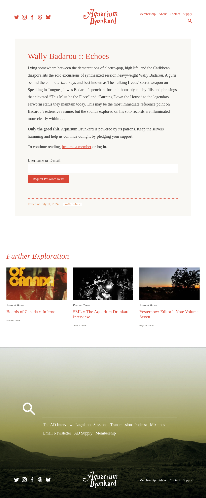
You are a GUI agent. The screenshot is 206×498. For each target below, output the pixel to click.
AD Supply (83, 433)
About (163, 14)
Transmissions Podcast (128, 424)
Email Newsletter (57, 433)
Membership (147, 14)
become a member (77, 146)
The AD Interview (57, 424)
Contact (175, 14)
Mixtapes (157, 424)
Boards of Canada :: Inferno (31, 311)
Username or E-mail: (45, 160)
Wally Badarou (72, 204)
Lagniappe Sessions (91, 424)
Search (190, 21)
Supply (187, 14)
